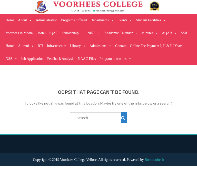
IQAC (53, 33)
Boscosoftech (154, 160)
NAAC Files (87, 59)
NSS (11, 58)
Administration (46, 20)
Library (78, 46)
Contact (120, 46)
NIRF (94, 33)
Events (124, 20)
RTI (40, 46)
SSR (184, 33)
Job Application (32, 59)
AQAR (169, 33)
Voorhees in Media (19, 33)
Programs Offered (74, 20)
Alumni (26, 46)
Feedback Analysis (60, 59)
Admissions (101, 46)
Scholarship (73, 33)
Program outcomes (116, 58)
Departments (102, 20)
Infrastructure (56, 46)
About (25, 20)
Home (10, 20)
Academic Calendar (121, 33)
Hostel (41, 33)
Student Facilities (151, 20)
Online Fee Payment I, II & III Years (156, 46)
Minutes (149, 33)
